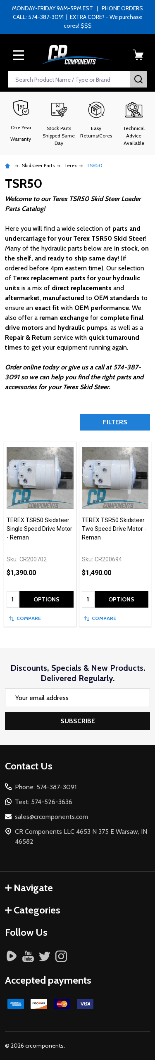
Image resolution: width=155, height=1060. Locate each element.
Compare (25, 618)
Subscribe (77, 721)
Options (46, 599)
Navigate (29, 888)
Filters (115, 422)
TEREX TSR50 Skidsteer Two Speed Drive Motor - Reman (114, 529)
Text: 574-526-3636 (43, 802)
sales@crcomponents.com (51, 817)
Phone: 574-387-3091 (45, 787)
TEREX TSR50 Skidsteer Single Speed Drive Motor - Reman (39, 529)
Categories (32, 910)
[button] (59, 123)
